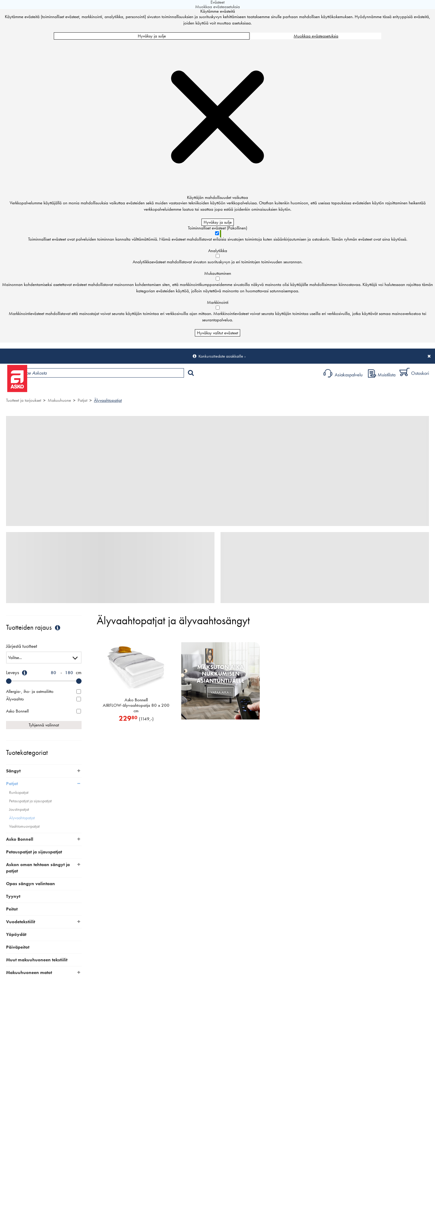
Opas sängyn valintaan (30, 884)
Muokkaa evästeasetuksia (316, 36)
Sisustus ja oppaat (168, 388)
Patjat (82, 400)
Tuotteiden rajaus (34, 627)
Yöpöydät (16, 934)
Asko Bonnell (19, 839)
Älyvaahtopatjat (108, 400)
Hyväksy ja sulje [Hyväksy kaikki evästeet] (152, 36)
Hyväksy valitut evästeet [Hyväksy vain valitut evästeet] (217, 333)
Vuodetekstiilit (20, 922)
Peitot (12, 909)
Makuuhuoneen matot (29, 972)
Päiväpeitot (17, 947)
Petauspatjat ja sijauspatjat (30, 801)
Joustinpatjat (19, 809)
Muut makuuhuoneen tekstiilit (36, 960)
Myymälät (101, 388)
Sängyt (13, 771)
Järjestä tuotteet (21, 646)
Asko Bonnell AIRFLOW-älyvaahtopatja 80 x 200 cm (136, 705)
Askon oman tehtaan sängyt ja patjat (38, 868)
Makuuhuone (59, 400)
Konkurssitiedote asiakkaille (220, 356)
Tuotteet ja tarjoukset (56, 388)
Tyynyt (13, 896)
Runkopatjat (18, 792)
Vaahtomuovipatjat (24, 826)
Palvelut (133, 388)
